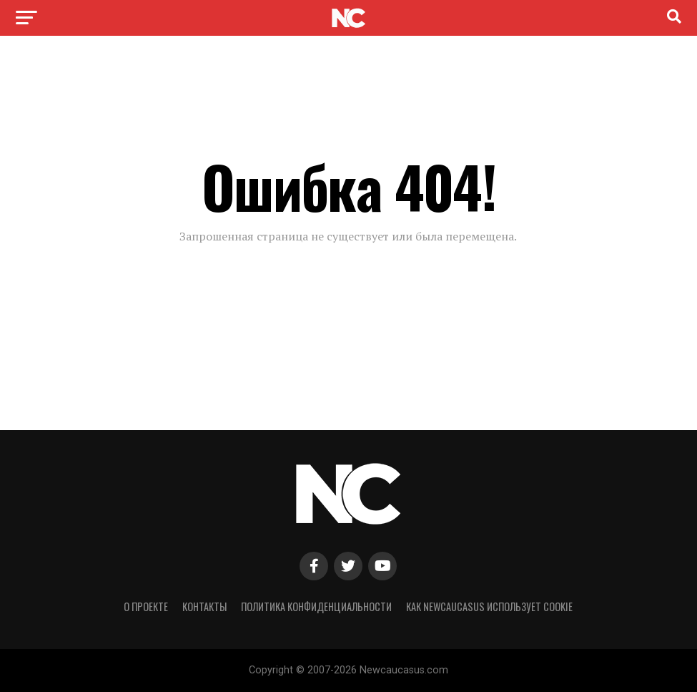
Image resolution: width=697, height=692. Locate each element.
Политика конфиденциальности (316, 606)
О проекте (146, 606)
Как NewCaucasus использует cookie (489, 606)
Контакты (204, 606)
